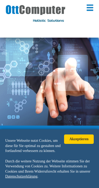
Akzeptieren (78, 139)
